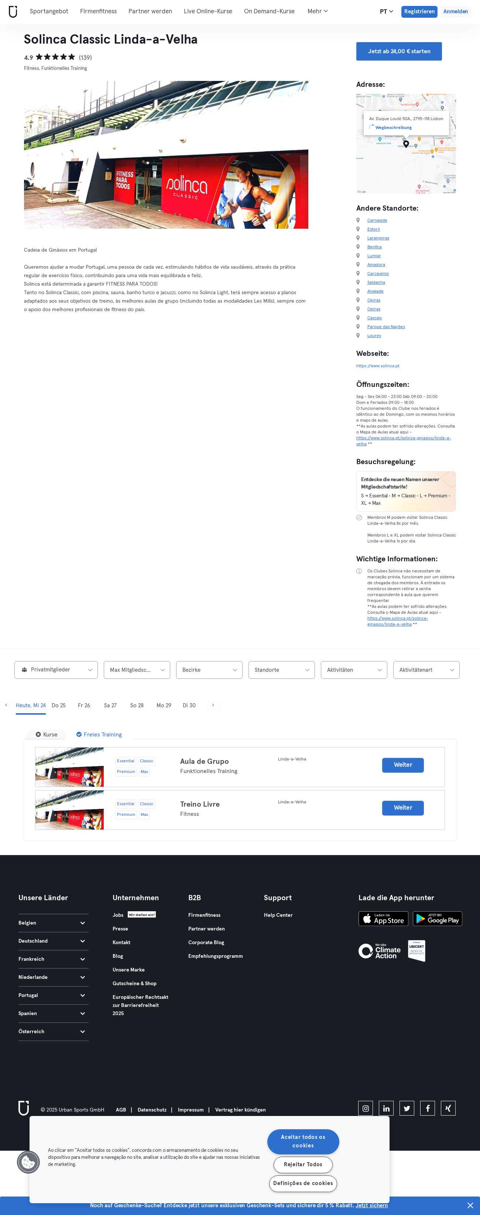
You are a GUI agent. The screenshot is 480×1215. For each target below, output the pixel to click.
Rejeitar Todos (303, 1164)
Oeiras (373, 300)
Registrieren (419, 11)
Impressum (191, 1110)
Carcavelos (378, 274)
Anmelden (455, 11)
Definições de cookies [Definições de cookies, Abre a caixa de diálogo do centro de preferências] (303, 1183)
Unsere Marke (129, 970)
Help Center (278, 915)
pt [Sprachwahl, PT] (386, 11)
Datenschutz (152, 1110)
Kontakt (121, 942)
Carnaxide (377, 220)
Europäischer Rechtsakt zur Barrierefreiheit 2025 (140, 1005)
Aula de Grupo (204, 761)
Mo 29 (164, 705)
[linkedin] (386, 1108)
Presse (120, 929)
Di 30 (189, 705)
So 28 (137, 705)
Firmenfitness (98, 11)
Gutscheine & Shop (135, 983)
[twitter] (407, 1108)
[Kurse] (46, 734)
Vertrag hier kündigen (240, 1110)
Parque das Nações (386, 327)
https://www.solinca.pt (378, 366)
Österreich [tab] (51, 1031)
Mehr (318, 11)
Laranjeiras (378, 238)
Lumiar (374, 256)
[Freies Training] (99, 734)
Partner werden (150, 11)
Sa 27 (110, 705)
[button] (28, 1162)
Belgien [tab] (51, 923)
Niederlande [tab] (51, 977)
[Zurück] (6, 705)
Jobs (118, 915)
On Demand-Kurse (269, 11)
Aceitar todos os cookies (303, 1141)
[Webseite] (11, 12)
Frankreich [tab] (51, 959)
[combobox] (56, 670)
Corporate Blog (206, 942)
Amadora (376, 265)
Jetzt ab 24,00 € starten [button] (399, 51)
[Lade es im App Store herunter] (383, 919)
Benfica (374, 247)
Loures (374, 336)
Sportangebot (49, 11)
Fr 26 (84, 705)
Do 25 (59, 705)
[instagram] (365, 1108)
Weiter (403, 765)
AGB (121, 1110)
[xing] (448, 1108)
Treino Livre (200, 804)
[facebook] (427, 1108)
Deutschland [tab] (51, 941)
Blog (118, 956)
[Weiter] (213, 705)
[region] (210, 1159)
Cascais (374, 318)
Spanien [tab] (51, 1013)
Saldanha (376, 282)
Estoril (373, 229)
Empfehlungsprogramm (215, 956)
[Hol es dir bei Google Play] (437, 919)
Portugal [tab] (51, 995)
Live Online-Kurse (208, 11)
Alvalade (375, 291)
